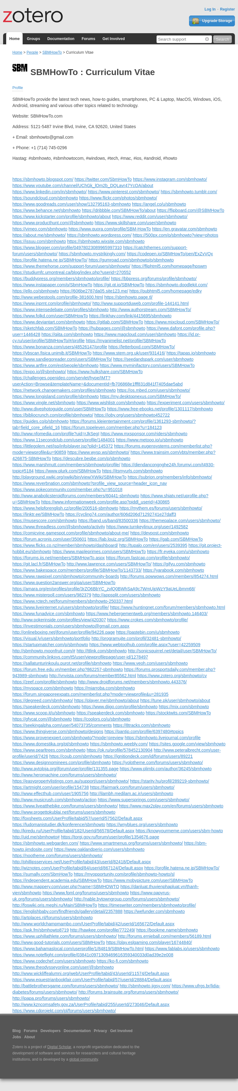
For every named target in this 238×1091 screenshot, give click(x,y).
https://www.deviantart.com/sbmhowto (48, 322)
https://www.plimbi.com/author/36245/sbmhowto (165, 768)
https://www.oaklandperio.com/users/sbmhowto (99, 849)
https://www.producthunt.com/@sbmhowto (53, 222)
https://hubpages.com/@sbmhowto (111, 328)
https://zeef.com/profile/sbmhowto (44, 681)
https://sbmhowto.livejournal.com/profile (163, 737)
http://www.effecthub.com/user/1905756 (50, 793)
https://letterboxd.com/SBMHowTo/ (141, 346)
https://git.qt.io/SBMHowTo (118, 284)
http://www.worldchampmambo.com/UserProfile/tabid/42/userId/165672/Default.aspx (93, 923)
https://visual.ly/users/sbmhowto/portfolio (51, 638)
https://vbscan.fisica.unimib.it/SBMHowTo (51, 353)
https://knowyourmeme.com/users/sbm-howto (179, 830)
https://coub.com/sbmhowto (75, 756)
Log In (210, 9)
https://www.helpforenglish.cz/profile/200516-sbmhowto (65, 508)
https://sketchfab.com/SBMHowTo (44, 328)
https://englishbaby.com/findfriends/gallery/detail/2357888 (67, 911)
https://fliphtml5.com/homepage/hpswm (169, 266)
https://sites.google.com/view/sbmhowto (187, 743)
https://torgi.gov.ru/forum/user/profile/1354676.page (110, 836)
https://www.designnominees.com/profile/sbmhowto (61, 762)
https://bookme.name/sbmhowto (167, 930)
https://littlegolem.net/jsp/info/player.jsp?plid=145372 (62, 446)
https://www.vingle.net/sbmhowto (43, 402)
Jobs (16, 1037)
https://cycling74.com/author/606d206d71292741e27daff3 (120, 514)
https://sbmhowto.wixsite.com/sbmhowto (106, 241)
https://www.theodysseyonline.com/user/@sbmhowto (63, 967)
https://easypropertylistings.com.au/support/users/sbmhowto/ (70, 781)
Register (227, 9)
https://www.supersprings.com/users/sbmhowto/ (143, 799)
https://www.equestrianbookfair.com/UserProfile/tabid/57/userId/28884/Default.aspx (92, 979)
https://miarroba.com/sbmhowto (104, 688)
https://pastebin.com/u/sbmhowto (148, 632)
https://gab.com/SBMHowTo (176, 539)
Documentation (60, 39)
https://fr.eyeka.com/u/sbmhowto (178, 551)
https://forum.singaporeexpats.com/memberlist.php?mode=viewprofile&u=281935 (90, 694)
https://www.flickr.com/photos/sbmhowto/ (118, 197)
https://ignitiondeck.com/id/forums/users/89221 (148, 756)
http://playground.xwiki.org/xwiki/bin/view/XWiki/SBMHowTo (69, 477)
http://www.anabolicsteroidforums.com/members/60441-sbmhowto (75, 495)
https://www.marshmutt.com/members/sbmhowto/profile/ (66, 464)
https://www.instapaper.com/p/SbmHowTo (52, 284)
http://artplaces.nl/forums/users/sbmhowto (52, 917)
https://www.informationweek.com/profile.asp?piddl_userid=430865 (105, 501)
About (29, 1037)
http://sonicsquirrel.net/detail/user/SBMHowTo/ (172, 650)
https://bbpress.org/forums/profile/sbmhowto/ (153, 278)
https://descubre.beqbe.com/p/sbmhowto (91, 458)
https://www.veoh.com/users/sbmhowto (150, 663)
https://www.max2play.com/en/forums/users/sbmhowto (171, 805)
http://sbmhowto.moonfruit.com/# (43, 650)
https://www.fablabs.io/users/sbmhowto (182, 948)
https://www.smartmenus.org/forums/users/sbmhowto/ (131, 843)
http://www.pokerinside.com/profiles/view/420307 (59, 619)
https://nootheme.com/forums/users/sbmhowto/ (57, 855)
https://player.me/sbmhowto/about (106, 700)
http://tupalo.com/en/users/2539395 (153, 545)
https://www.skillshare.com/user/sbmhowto (135, 222)
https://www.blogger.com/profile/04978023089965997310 (67, 247)
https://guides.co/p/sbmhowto (40, 421)
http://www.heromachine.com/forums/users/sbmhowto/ (64, 774)
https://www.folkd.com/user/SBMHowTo (50, 315)
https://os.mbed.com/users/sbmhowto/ (153, 390)
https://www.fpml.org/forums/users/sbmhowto (85, 892)
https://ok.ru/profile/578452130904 (120, 750)
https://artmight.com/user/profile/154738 (50, 787)
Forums (88, 39)
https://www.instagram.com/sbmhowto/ (170, 179)
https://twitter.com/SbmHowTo (103, 179)
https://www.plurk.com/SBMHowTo (68, 470)
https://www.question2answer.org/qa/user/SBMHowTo (63, 582)
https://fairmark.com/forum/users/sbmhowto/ (132, 787)
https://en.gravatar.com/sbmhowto (184, 228)
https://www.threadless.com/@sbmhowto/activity (58, 526)
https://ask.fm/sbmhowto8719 (40, 930)
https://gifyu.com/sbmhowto (179, 563)
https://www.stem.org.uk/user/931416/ (129, 353)
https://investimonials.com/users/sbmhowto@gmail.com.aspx (71, 626)
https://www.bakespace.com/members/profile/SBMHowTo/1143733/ (77, 570)
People (32, 52)
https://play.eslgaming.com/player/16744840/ (149, 942)
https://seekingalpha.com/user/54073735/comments (62, 725)
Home (14, 39)
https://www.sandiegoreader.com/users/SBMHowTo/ (62, 359)
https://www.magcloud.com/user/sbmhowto (135, 334)
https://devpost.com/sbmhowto (159, 532)
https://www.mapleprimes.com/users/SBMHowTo (99, 551)
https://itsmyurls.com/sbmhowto (132, 470)
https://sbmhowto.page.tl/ (128, 297)
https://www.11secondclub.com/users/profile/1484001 (63, 439)
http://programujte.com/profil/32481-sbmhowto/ (136, 638)
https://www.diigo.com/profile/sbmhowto (119, 706)
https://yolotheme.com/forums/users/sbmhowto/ (157, 762)
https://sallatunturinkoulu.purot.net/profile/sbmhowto (62, 663)
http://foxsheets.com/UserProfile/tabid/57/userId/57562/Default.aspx (77, 818)
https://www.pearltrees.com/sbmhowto (49, 750)
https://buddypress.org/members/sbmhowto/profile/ (61, 278)
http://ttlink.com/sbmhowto (102, 650)
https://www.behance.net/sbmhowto (46, 210)
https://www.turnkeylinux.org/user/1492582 (147, 526)
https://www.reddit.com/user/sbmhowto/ (149, 216)
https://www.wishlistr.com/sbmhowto (111, 402)
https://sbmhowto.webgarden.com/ (45, 843)
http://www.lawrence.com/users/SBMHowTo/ (109, 563)
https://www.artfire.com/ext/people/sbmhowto (55, 365)
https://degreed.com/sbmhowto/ (42, 700)
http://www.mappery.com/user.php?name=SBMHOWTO (65, 886)
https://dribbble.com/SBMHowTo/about (119, 210)
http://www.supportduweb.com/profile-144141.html (140, 303)
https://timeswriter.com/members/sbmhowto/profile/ (147, 905)
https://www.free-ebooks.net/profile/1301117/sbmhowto (160, 408)
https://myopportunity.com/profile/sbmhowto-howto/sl (124, 874)
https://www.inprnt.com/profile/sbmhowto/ (51, 303)
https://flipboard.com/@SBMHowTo (190, 210)
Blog (16, 1031)
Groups (33, 39)
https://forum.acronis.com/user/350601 (49, 539)
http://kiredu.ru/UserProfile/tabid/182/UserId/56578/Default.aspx (73, 830)
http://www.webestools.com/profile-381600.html (57, 297)
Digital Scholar (59, 1047)
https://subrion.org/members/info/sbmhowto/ (170, 477)
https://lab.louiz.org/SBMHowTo (118, 539)
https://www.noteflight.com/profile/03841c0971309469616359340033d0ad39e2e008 (92, 954)
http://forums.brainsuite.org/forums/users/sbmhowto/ (128, 992)
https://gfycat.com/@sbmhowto (42, 719)
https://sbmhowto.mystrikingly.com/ (92, 253)
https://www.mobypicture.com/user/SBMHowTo (148, 880)
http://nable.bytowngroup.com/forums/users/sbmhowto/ (126, 898)
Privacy (100, 1031)
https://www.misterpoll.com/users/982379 (51, 594)
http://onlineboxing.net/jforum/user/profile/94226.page (63, 632)
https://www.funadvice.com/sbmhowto (48, 613)
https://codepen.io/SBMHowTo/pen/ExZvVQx (170, 253)
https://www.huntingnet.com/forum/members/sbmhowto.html (167, 607)
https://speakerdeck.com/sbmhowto (46, 706)
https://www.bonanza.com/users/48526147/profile (59, 346)
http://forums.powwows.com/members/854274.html (169, 576)
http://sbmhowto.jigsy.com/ (145, 985)
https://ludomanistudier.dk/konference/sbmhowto (58, 824)
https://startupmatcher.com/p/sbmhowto (50, 644)
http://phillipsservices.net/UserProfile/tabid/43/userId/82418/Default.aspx (81, 861)
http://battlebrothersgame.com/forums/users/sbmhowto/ (65, 985)
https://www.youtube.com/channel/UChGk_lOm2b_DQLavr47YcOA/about (82, 185)
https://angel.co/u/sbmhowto (159, 204)
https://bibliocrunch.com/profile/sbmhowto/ (52, 415)
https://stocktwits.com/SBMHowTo (178, 712)
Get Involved (114, 39)
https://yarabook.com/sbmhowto (173, 570)
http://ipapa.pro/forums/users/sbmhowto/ (51, 998)
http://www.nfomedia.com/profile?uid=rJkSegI (55, 433)
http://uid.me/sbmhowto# (36, 836)
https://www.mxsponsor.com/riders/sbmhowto (143, 433)
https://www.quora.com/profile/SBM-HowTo (109, 228)
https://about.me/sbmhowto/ (39, 235)
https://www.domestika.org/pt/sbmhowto (50, 743)
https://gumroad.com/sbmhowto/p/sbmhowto (131, 259)
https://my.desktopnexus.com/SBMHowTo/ (140, 396)
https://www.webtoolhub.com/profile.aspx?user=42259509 (144, 644)
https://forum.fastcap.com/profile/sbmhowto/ (148, 557)
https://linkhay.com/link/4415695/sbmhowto (130, 315)
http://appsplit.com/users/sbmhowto (126, 594)
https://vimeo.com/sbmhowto (39, 228)
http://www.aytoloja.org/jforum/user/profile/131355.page (65, 768)
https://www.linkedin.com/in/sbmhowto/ (49, 191)
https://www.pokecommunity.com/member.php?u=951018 (67, 489)
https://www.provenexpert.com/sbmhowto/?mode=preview (67, 737)
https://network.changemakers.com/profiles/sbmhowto (64, 390)
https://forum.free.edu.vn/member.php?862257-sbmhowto (67, 669)
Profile (17, 88)
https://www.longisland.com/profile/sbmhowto (55, 396)
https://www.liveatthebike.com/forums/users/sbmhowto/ (65, 805)
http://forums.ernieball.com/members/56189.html (164, 936)
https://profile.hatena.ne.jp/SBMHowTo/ (49, 259)
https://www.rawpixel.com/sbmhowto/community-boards (65, 576)
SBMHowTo (52, 52)
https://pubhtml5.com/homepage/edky (165, 290)
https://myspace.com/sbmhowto (42, 688)
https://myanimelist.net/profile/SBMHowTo (126, 340)
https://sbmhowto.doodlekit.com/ (177, 284)
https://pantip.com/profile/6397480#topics (143, 731)
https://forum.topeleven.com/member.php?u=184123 (111, 427)
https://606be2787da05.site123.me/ (94, 290)
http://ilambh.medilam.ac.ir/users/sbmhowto (131, 793)
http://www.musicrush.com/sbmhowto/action (54, 799)
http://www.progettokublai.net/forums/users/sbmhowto (63, 812)
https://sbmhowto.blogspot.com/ (42, 179)
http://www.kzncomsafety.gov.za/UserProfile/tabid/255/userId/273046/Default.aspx (91, 1004)
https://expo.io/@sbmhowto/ (39, 371)
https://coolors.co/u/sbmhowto (101, 719)
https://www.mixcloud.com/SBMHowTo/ (181, 322)
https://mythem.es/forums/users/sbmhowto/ (161, 508)
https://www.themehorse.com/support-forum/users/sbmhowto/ (71, 266)
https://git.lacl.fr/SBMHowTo (38, 563)
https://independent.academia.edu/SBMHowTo (57, 880)
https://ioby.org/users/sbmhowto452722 (132, 415)
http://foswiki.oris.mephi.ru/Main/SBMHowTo (54, 905)
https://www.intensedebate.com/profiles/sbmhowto (60, 309)
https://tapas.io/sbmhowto (191, 353)
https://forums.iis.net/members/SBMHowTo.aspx (58, 557)
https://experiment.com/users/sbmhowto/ (185, 402)
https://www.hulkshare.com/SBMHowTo (105, 371)
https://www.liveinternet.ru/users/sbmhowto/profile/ (60, 607)
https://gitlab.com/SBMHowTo (114, 322)
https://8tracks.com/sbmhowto (141, 725)
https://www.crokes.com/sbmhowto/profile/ (147, 619)
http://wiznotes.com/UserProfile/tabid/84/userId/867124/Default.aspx (77, 867)
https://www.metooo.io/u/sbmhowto (149, 439)
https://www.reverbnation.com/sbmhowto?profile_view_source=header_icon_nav (89, 483)
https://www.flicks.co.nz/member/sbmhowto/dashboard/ (65, 545)
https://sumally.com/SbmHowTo (42, 874)
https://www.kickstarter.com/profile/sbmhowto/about (61, 216)
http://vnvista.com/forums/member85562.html (92, 675)
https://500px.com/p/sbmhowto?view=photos (175, 235)
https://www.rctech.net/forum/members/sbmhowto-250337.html (72, 601)
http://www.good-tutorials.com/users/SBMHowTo (58, 942)
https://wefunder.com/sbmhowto (154, 911)
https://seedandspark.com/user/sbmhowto (153, 359)
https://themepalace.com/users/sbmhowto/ (179, 520)
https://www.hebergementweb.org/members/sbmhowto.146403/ (146, 613)
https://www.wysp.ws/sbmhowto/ (98, 452)
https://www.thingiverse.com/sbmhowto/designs (57, 731)
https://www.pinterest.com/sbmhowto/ (124, 191)
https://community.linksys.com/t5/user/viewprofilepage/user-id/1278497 (80, 657)
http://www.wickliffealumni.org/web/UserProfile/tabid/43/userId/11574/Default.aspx (90, 973)
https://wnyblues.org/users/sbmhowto (142, 824)
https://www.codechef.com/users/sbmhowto (53, 961)
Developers (51, 1031)
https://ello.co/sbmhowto (35, 290)
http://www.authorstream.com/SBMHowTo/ (150, 309)
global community (83, 1059)
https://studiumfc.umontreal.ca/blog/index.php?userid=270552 (71, 272)
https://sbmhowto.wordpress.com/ (99, 235)
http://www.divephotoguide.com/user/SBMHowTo (59, 408)
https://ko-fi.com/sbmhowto (122, 961)
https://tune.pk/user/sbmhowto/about (175, 700)
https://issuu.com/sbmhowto (39, 241)
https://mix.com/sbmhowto (184, 706)
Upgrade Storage (212, 21)
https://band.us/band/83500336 (108, 520)
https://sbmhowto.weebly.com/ (119, 743)
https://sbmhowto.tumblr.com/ (189, 191)
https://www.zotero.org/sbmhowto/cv (172, 675)
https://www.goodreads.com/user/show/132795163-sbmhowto (71, 204)
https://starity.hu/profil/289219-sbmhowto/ (169, 781)
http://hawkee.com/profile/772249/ (102, 930)
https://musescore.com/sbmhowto (44, 520)
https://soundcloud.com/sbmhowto (45, 197)
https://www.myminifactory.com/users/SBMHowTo (147, 365)
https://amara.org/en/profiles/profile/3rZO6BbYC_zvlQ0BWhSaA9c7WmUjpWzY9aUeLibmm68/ (103, 588)
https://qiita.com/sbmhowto (67, 334)
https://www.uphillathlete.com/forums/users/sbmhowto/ (64, 936)
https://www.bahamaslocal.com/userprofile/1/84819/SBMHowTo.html (77, 948)
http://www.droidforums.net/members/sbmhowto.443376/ (132, 681)
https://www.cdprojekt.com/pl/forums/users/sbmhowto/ (64, 1010)
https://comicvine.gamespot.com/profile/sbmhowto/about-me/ (70, 532)
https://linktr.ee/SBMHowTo (38, 514)
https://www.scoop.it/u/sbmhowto (43, 712)
